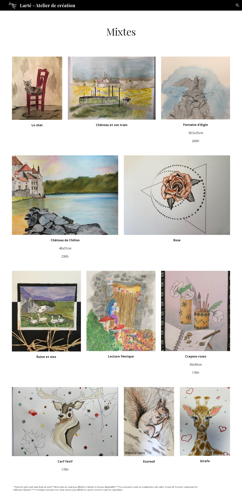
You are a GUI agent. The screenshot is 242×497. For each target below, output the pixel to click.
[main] (121, 31)
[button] (237, 5)
